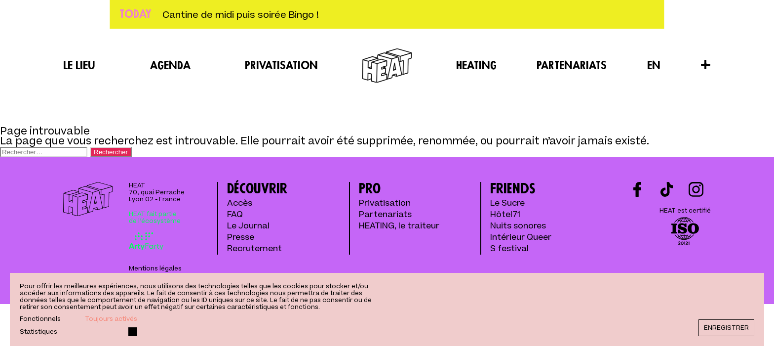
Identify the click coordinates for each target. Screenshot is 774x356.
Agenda (170, 65)
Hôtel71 (505, 215)
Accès (239, 203)
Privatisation (281, 65)
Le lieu (79, 65)
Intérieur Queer (520, 237)
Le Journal (248, 226)
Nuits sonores (518, 226)
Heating (476, 65)
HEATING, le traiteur (399, 226)
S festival (509, 249)
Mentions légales (155, 268)
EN (653, 65)
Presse (240, 237)
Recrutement (254, 249)
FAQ (235, 215)
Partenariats (572, 65)
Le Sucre (507, 203)
